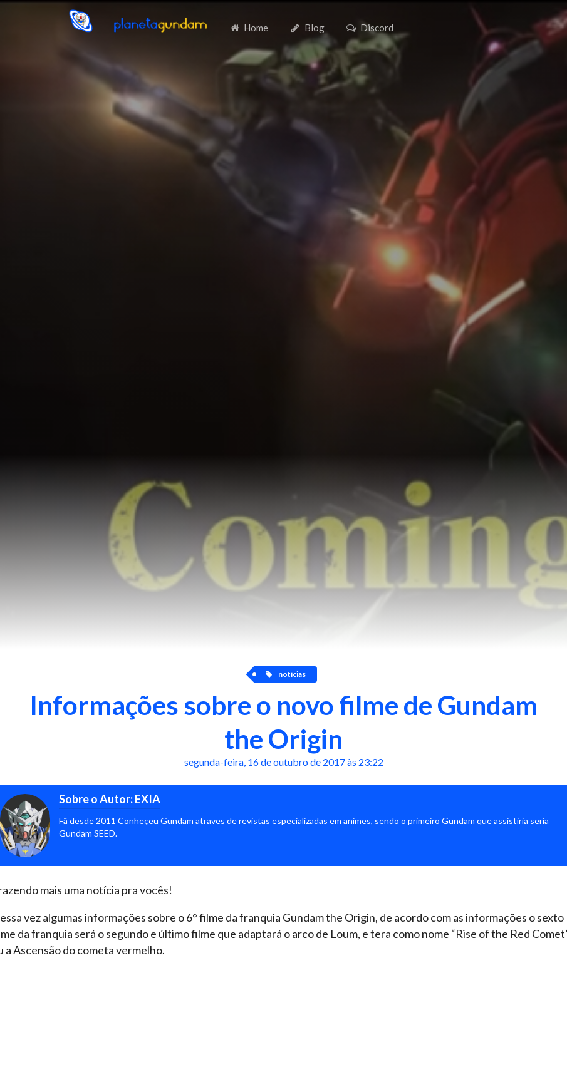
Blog (307, 27)
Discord (369, 27)
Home (248, 27)
